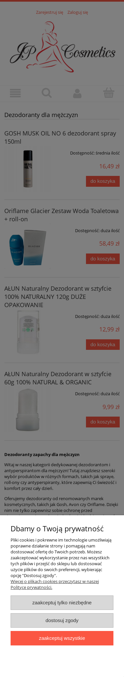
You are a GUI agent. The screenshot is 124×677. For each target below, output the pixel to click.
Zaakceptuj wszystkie (62, 638)
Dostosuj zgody (62, 620)
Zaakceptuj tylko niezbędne (62, 602)
